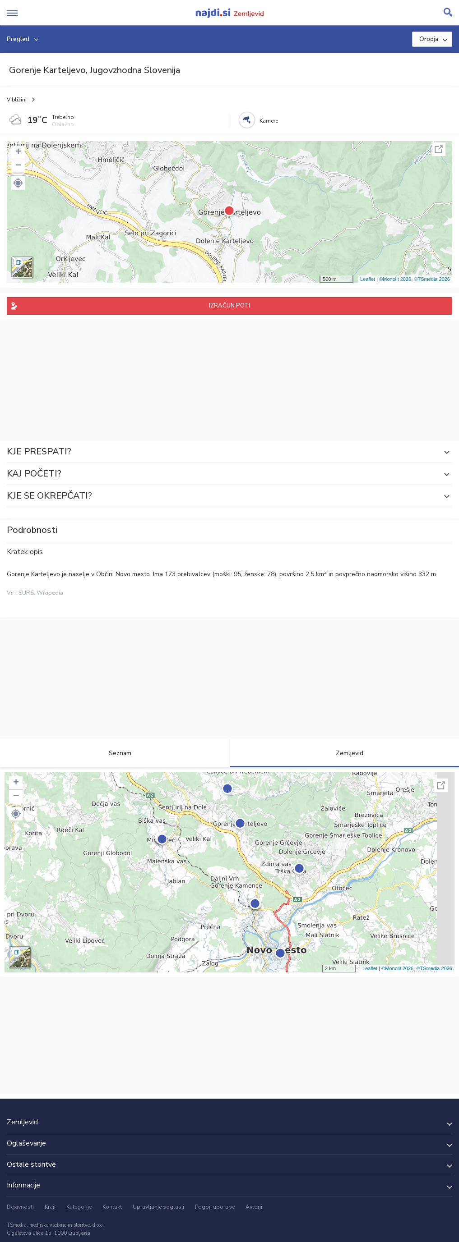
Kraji (50, 1206)
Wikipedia (50, 593)
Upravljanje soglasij (158, 1206)
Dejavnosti (20, 1206)
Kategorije (79, 1206)
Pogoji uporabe (215, 1206)
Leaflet (367, 279)
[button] (18, 183)
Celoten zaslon (438, 149)
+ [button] (18, 152)
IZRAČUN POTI (229, 306)
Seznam (114, 753)
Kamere (269, 120)
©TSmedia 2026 (432, 279)
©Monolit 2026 (395, 279)
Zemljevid (344, 753)
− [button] (18, 166)
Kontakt (112, 1206)
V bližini (17, 99)
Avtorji (254, 1206)
